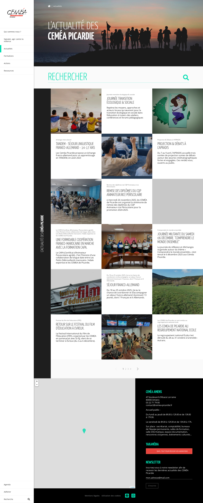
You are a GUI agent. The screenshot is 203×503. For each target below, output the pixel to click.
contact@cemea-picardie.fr (159, 405)
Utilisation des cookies (111, 495)
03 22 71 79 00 (153, 402)
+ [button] (37, 381)
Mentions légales (92, 495)
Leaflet (132, 487)
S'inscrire (152, 485)
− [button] (37, 384)
